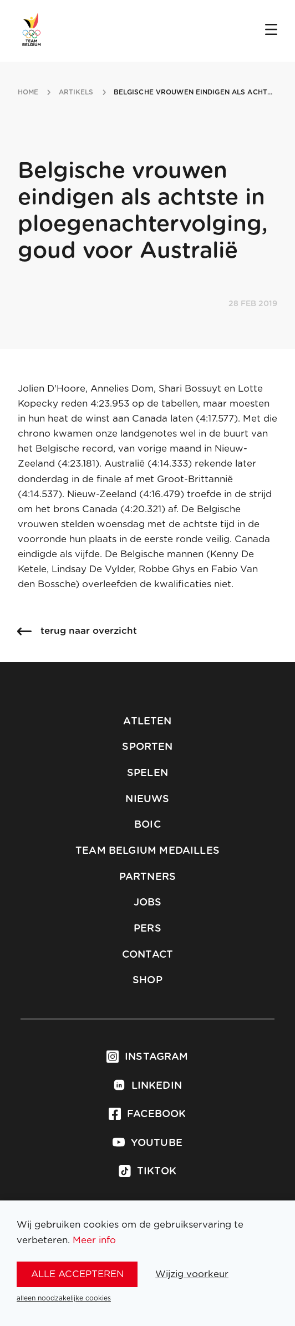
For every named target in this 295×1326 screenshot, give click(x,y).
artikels (76, 92)
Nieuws (147, 799)
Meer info (94, 1240)
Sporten (147, 747)
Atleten (147, 722)
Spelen (147, 773)
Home (28, 92)
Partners (147, 877)
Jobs (148, 903)
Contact (147, 955)
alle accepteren (77, 1274)
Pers (147, 929)
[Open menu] (271, 30)
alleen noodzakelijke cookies (64, 1298)
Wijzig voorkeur (191, 1274)
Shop (147, 980)
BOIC (147, 825)
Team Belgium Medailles (147, 851)
